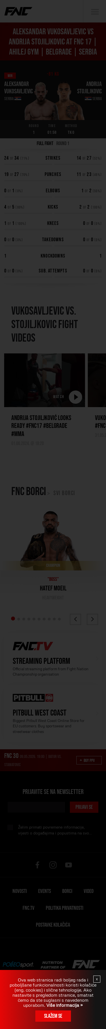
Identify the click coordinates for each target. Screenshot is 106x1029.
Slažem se (53, 1016)
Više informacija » (64, 1005)
